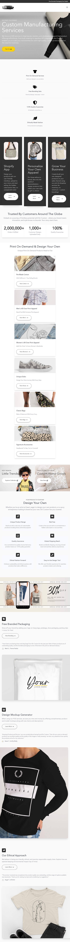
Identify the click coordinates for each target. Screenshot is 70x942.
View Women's (25, 351)
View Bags (23, 419)
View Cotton (24, 283)
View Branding (10, 635)
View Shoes (24, 385)
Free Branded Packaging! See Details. (58, 1)
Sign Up (8, 49)
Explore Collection (11, 480)
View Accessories (25, 453)
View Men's (24, 317)
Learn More (11, 196)
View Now (44, 480)
